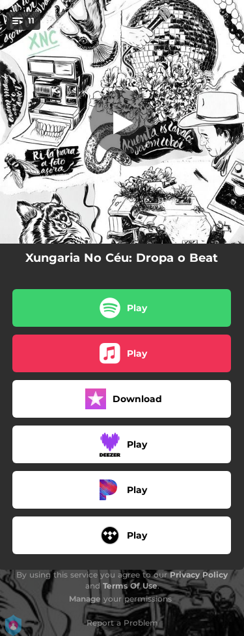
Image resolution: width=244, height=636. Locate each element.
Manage (85, 599)
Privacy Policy (199, 574)
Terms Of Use (130, 586)
